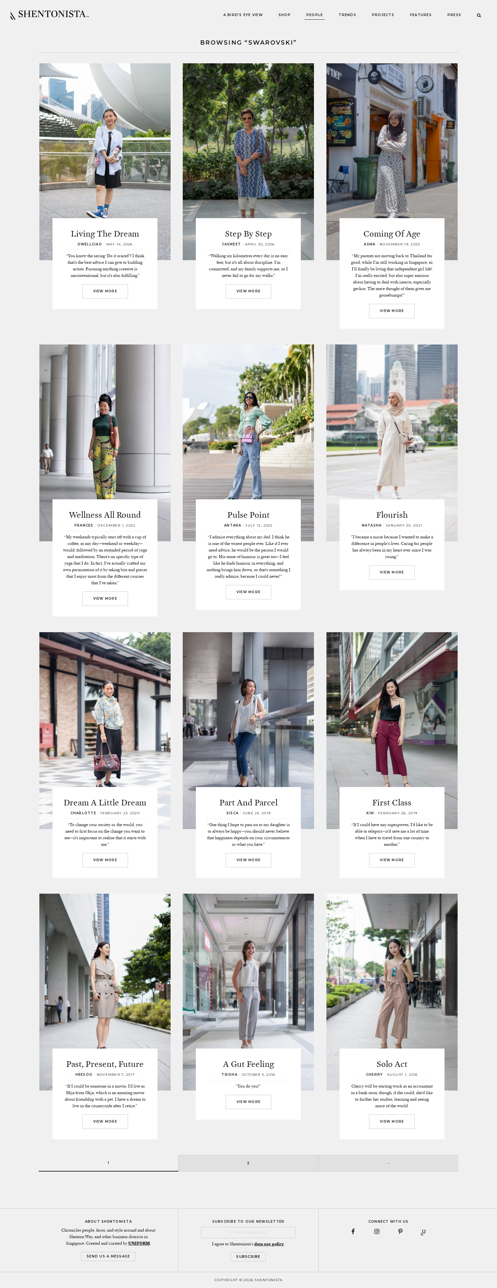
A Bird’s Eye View (243, 15)
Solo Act (392, 1064)
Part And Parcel (248, 803)
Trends (347, 15)
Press (454, 15)
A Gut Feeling (248, 1064)
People (314, 15)
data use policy (269, 1244)
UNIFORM (139, 1243)
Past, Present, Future (105, 1064)
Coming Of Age (392, 234)
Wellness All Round (105, 515)
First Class (391, 803)
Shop (285, 15)
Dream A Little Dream (105, 803)
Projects (383, 15)
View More (105, 291)
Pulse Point (248, 515)
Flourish (392, 515)
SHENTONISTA (49, 15)
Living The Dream (105, 234)
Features (421, 15)
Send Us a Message (108, 1256)
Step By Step (248, 234)
